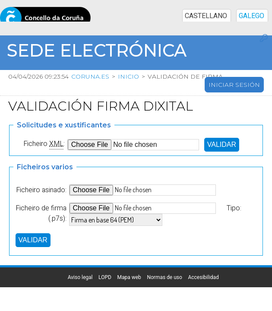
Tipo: (234, 206)
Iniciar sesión (234, 85)
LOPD (143, 281)
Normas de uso (143, 293)
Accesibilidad (143, 299)
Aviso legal (143, 275)
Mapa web (143, 287)
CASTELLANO (206, 9)
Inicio (128, 76)
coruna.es (90, 76)
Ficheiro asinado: (41, 188)
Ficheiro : (44, 141)
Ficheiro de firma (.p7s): (41, 211)
